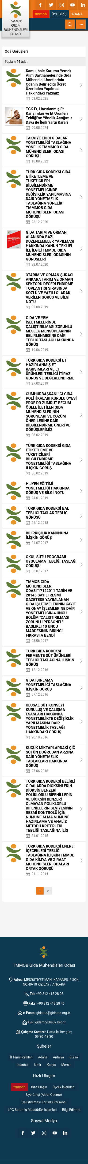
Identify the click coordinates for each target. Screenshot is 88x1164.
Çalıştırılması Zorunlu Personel (44, 1102)
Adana (42, 1057)
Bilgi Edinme (71, 1110)
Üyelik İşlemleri (64, 1087)
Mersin (66, 1065)
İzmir (37, 1065)
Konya (51, 1065)
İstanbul (22, 1065)
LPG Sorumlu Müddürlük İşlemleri (32, 1110)
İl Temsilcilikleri (21, 1057)
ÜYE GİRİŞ (59, 14)
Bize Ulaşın (39, 1087)
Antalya (58, 1057)
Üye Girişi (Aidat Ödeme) (44, 1095)
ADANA (77, 14)
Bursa (73, 1057)
